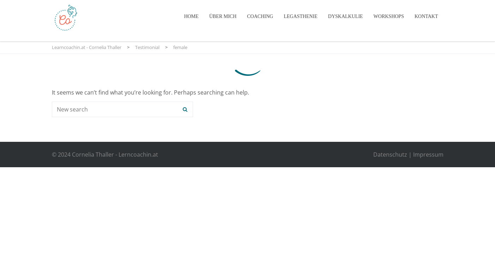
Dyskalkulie (345, 16)
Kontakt (426, 16)
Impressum (428, 154)
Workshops (389, 16)
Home (191, 16)
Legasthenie (301, 16)
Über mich (222, 16)
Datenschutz (390, 154)
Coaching (260, 16)
